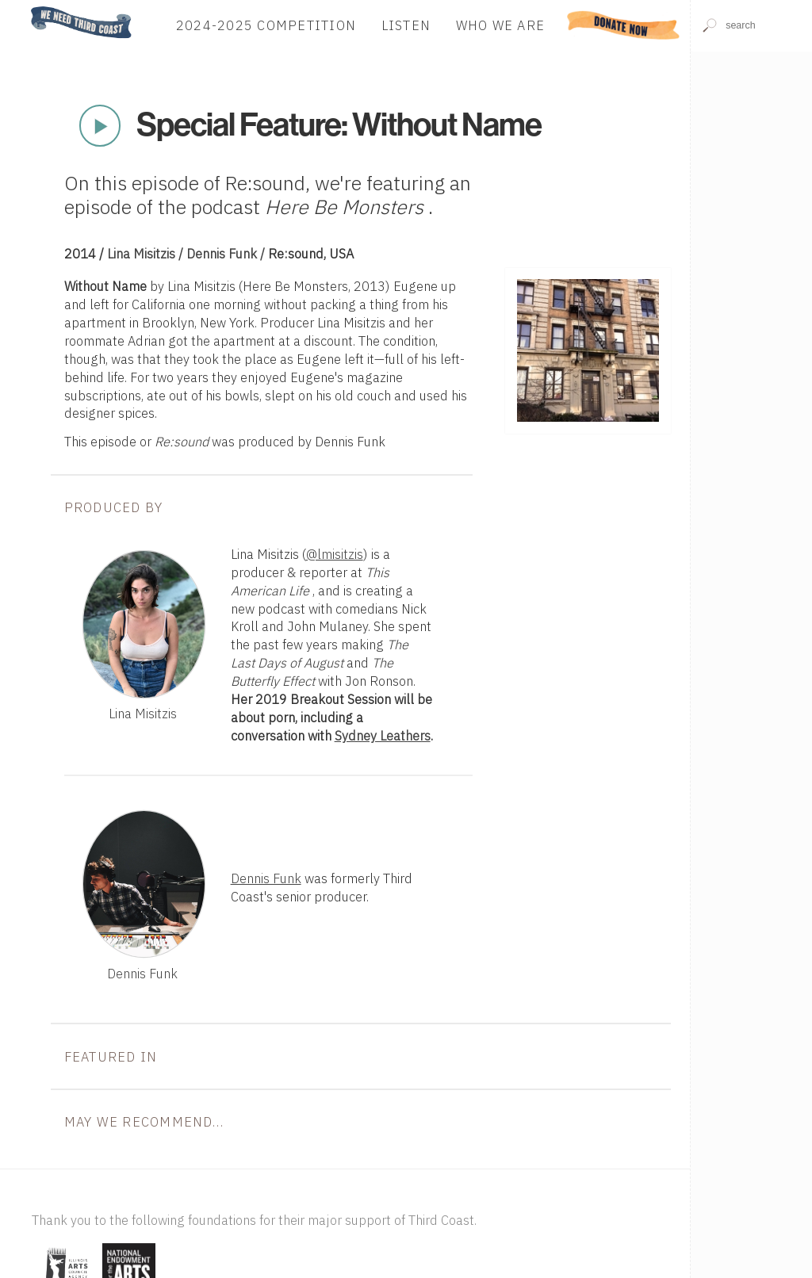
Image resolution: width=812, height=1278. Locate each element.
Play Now (100, 126)
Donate (623, 25)
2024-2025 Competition (266, 25)
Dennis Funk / (227, 253)
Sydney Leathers (383, 735)
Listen (406, 25)
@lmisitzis (334, 554)
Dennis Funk (266, 878)
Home (26, 7)
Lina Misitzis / (146, 253)
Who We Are (501, 25)
